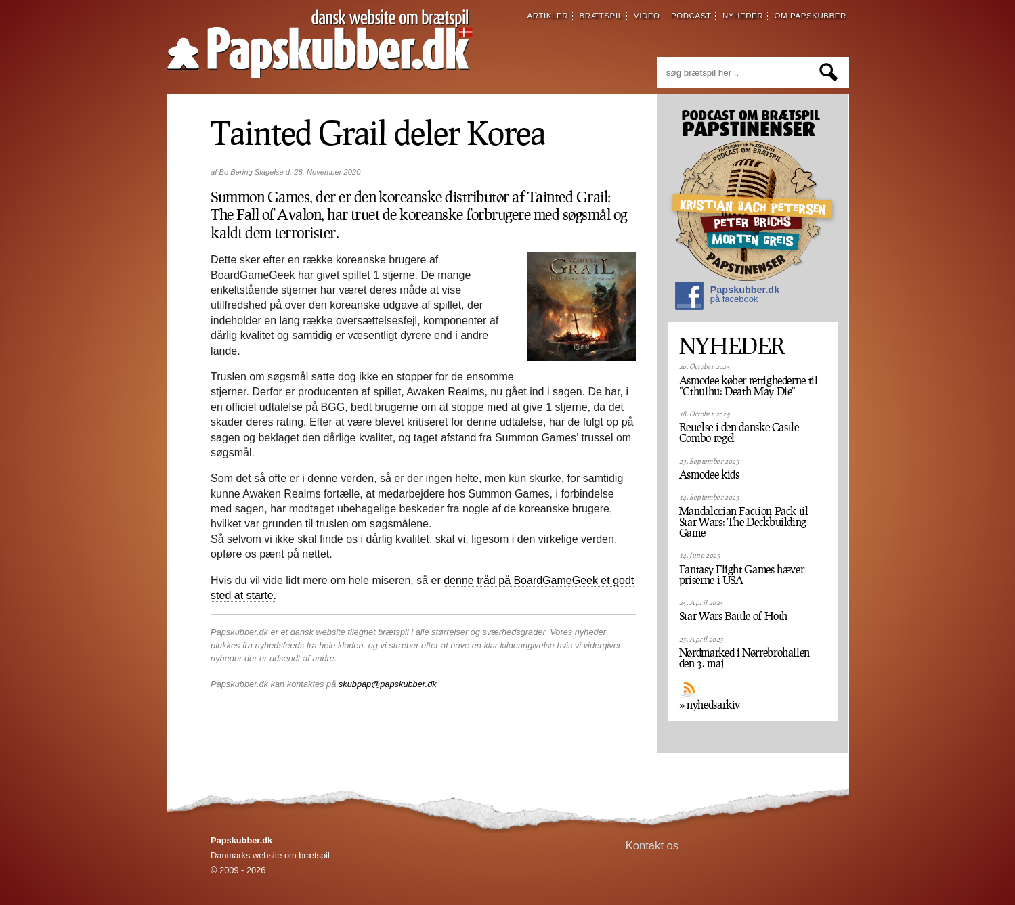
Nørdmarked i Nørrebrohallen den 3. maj (744, 658)
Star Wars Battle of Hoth (733, 616)
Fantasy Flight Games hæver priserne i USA (741, 575)
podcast (691, 16)
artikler (548, 16)
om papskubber (810, 16)
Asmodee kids (709, 474)
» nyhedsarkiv (709, 704)
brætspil (601, 16)
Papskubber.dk (727, 297)
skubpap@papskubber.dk (388, 684)
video (647, 16)
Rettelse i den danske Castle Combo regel (739, 432)
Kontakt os (652, 845)
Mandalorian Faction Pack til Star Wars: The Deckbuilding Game (743, 522)
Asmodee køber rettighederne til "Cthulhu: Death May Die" (748, 386)
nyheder (742, 16)
